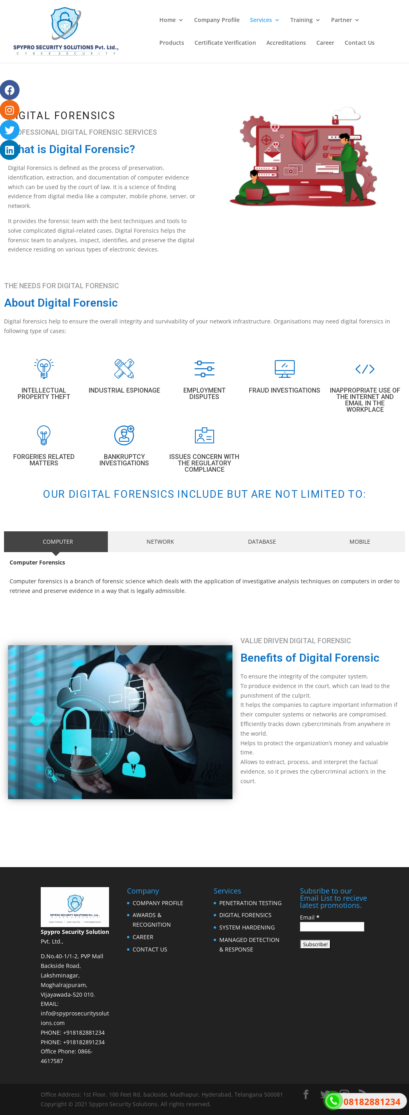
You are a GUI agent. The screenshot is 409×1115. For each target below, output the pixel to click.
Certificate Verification (225, 43)
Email (310, 917)
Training (301, 20)
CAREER (143, 937)
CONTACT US (150, 949)
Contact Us (360, 43)
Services (261, 20)
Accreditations (286, 43)
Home (167, 20)
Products (171, 43)
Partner (341, 20)
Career (325, 43)
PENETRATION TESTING (250, 903)
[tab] (56, 541)
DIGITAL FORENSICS (245, 915)
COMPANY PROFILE (158, 903)
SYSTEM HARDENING (247, 927)
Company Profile (217, 20)
